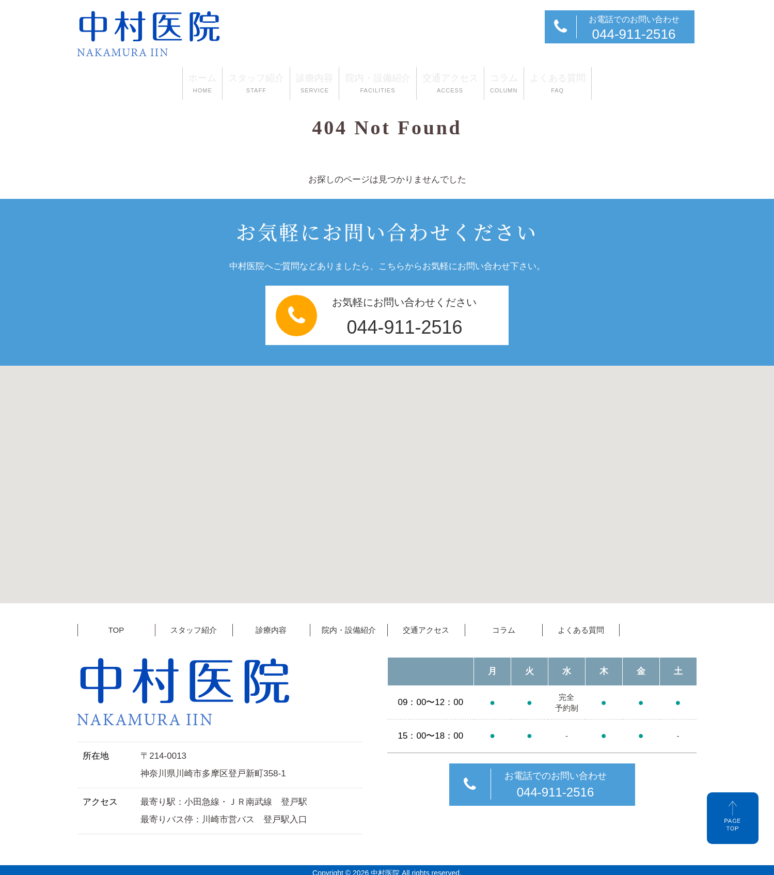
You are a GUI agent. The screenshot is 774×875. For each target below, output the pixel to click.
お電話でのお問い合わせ (618, 28)
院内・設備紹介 (377, 82)
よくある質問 (623, 82)
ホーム (138, 82)
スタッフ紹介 (213, 82)
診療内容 (293, 82)
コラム (547, 82)
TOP (116, 624)
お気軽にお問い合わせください (389, 313)
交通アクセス (472, 82)
